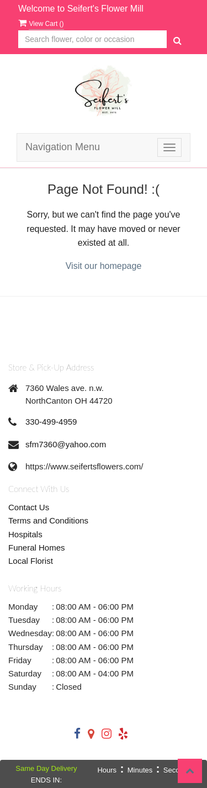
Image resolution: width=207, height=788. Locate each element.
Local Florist (30, 560)
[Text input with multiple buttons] (92, 39)
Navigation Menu (62, 146)
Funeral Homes (36, 547)
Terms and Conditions (48, 520)
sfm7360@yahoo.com (65, 444)
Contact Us (28, 507)
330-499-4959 (51, 421)
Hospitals (25, 534)
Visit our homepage (104, 266)
